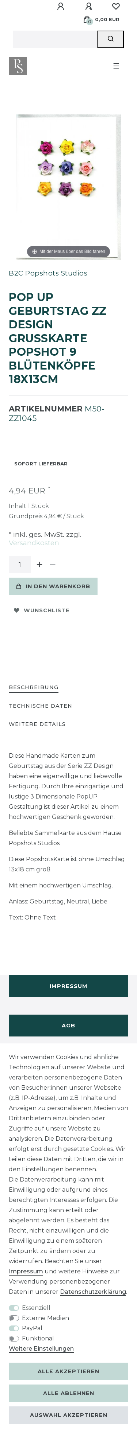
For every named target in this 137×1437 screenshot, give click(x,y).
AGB (68, 1025)
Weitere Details (37, 724)
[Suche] (110, 39)
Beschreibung (33, 687)
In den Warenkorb (53, 586)
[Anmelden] (61, 6)
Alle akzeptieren (68, 1371)
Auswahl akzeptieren (68, 1415)
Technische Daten (40, 706)
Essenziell (36, 1307)
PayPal (32, 1328)
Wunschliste (42, 610)
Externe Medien (45, 1318)
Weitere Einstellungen (41, 1348)
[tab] (33, 688)
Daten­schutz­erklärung (93, 1291)
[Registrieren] (89, 6)
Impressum (69, 986)
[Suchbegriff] (55, 39)
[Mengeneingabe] (20, 564)
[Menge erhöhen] (39, 564)
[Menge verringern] (52, 564)
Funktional (38, 1338)
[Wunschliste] (115, 6)
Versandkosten (34, 543)
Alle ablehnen (68, 1393)
